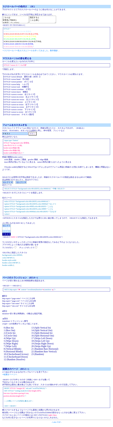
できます (6, 235)
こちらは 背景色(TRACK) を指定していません (17, 20)
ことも (6, 232)
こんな (6, 229)
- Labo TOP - (56, 423)
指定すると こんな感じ (47, 20)
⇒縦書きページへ (9, 376)
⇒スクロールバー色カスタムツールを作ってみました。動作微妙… (31, 52)
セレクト (6, 227)
